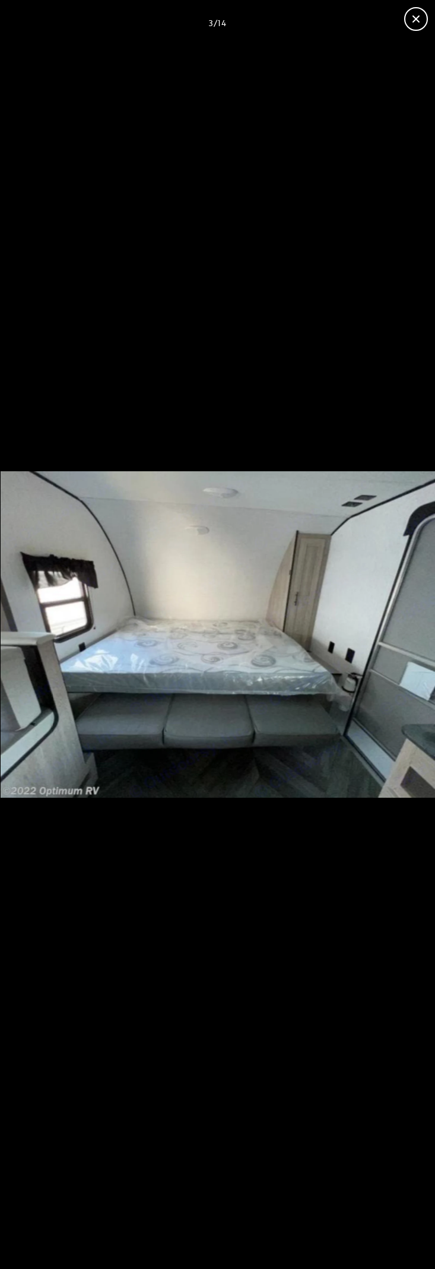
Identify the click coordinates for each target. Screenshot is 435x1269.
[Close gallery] (416, 19)
